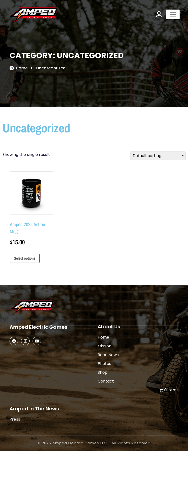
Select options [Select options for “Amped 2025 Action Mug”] (24, 258)
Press (15, 419)
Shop (102, 372)
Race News (108, 355)
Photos (104, 363)
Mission (104, 346)
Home (22, 68)
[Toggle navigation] (173, 14)
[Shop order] (158, 155)
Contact (106, 381)
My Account (158, 14)
